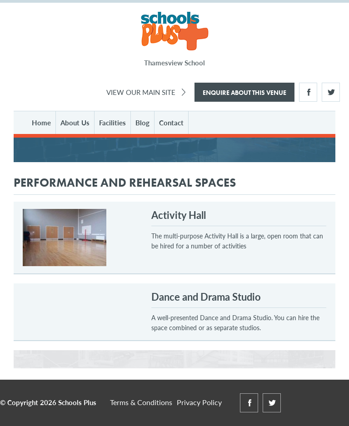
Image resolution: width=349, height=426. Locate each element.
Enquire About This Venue (244, 93)
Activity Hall (178, 215)
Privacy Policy (199, 402)
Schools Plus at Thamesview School (175, 31)
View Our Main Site (140, 92)
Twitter (331, 92)
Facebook (308, 92)
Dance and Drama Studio (206, 296)
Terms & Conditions (141, 402)
